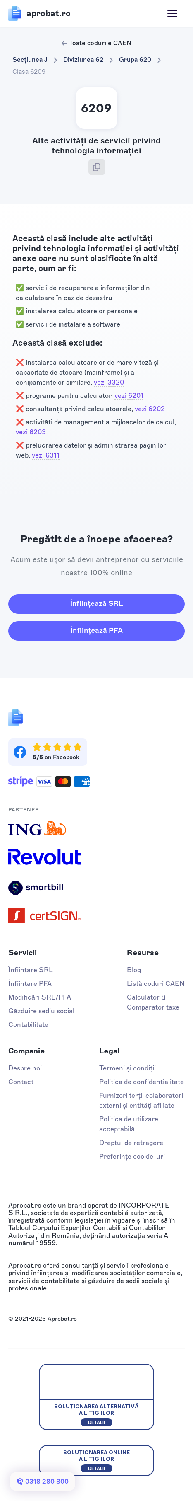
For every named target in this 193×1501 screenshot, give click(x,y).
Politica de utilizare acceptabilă (128, 1124)
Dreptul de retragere (131, 1143)
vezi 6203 (31, 432)
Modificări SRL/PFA (39, 997)
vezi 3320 (109, 382)
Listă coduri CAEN (156, 984)
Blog (134, 970)
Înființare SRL (30, 970)
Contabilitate (28, 1025)
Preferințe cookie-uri (132, 1156)
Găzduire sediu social (41, 1011)
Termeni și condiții (127, 1068)
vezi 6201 (128, 395)
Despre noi (25, 1068)
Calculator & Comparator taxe (153, 1002)
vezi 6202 (150, 409)
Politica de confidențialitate (141, 1082)
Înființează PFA (97, 630)
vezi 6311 (46, 455)
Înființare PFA (30, 984)
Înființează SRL (96, 603)
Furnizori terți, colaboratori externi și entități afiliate (141, 1100)
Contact (20, 1082)
